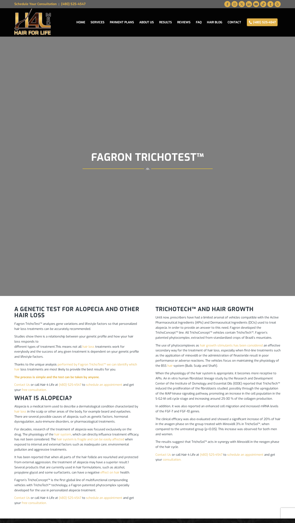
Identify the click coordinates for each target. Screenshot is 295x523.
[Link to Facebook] (227, 4)
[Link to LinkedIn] (249, 4)
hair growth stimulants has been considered (231, 345)
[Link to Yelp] (278, 4)
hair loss (88, 347)
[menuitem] (36, 4)
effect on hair (109, 472)
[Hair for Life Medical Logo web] (32, 22)
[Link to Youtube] (256, 4)
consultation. (172, 460)
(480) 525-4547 (73, 4)
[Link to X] (242, 4)
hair (170, 366)
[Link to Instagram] (234, 4)
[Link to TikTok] (263, 4)
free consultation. (34, 390)
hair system (62, 434)
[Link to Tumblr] (270, 4)
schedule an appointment (104, 385)
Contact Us (22, 385)
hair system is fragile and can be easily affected (90, 439)
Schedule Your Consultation (35, 4)
